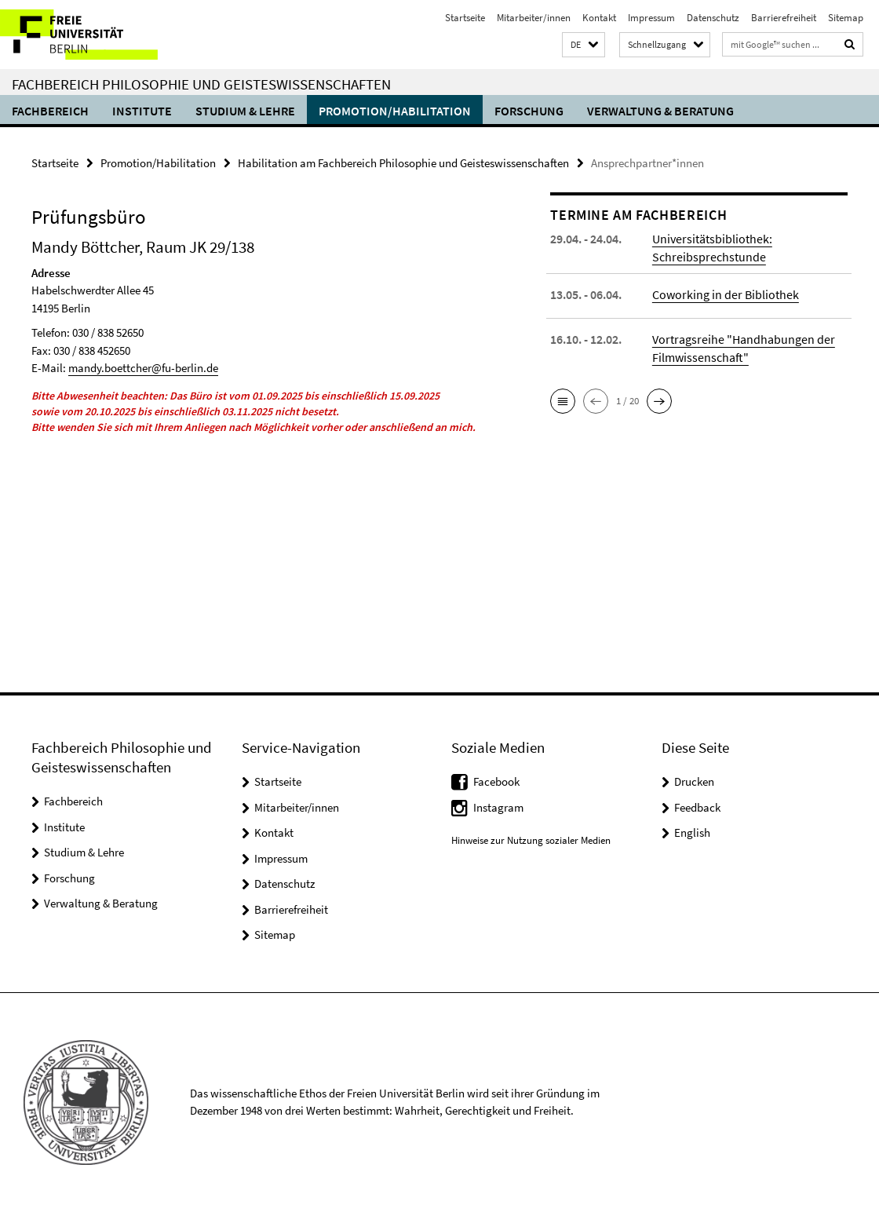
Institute (142, 111)
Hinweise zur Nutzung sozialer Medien (531, 840)
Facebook (496, 781)
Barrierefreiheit (783, 17)
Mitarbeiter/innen (534, 17)
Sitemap (845, 17)
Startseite (465, 17)
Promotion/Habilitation (395, 111)
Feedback (697, 807)
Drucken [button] (694, 781)
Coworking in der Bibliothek (725, 294)
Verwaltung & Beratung (660, 111)
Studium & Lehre (245, 111)
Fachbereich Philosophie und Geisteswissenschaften (201, 84)
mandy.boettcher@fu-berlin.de (143, 367)
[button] (583, 45)
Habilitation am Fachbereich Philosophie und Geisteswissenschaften (403, 162)
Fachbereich (50, 111)
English (692, 832)
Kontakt (599, 17)
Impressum (651, 17)
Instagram (498, 807)
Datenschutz (713, 17)
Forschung (529, 111)
